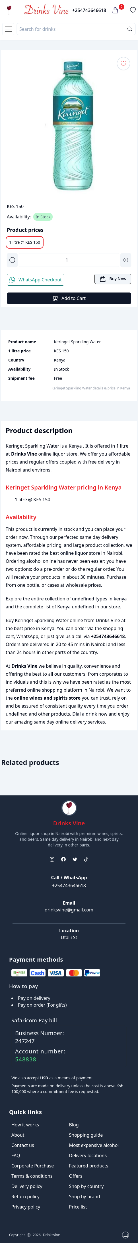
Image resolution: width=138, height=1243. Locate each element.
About (17, 1135)
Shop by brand (84, 1196)
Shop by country (86, 1186)
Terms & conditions (31, 1176)
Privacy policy (25, 1207)
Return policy (25, 1196)
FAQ (15, 1155)
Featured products (88, 1166)
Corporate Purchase (32, 1166)
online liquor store (80, 553)
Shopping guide (86, 1135)
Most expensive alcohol (94, 1145)
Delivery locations (88, 1155)
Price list (78, 1207)
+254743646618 (89, 10)
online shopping (45, 690)
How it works (25, 1125)
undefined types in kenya (99, 599)
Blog (74, 1125)
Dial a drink (84, 714)
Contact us (22, 1145)
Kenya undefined (75, 607)
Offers (76, 1176)
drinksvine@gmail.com (69, 910)
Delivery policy (26, 1186)
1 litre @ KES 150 (24, 242)
